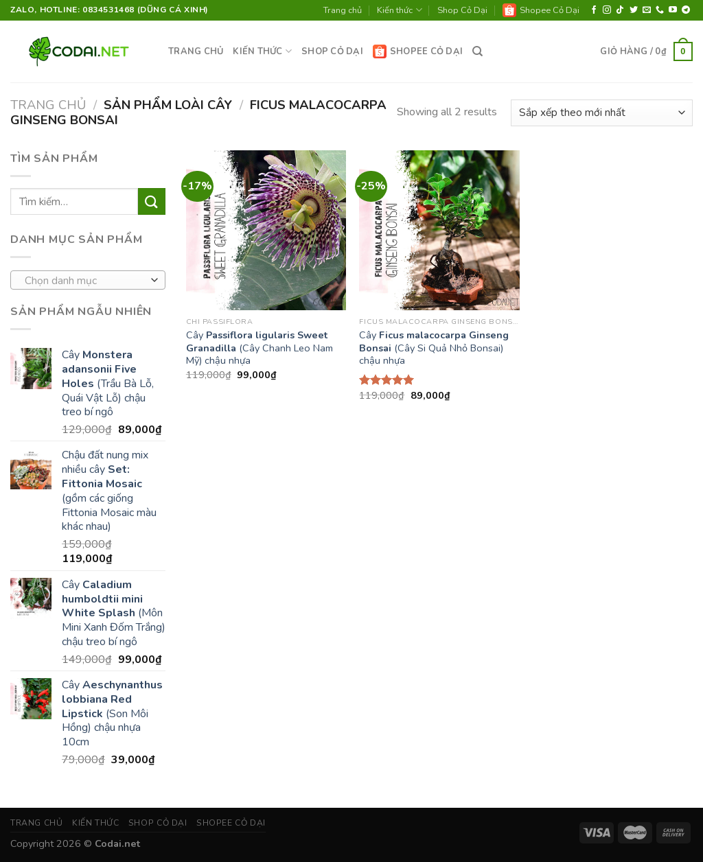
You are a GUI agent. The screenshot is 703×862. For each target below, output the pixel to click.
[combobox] (87, 280)
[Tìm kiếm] (477, 51)
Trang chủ (342, 10)
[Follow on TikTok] (620, 10)
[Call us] (660, 10)
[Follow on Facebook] (594, 10)
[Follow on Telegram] (686, 10)
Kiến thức (399, 9)
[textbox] (84, 280)
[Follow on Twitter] (634, 10)
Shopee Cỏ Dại (541, 10)
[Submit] (151, 201)
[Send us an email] (647, 10)
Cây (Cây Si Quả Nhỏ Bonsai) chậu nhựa (434, 348)
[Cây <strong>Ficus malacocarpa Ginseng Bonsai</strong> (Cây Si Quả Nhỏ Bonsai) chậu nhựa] (439, 230)
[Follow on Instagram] (607, 10)
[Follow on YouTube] (673, 10)
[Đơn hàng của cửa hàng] (602, 113)
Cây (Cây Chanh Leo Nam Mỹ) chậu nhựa (259, 348)
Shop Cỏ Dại (462, 10)
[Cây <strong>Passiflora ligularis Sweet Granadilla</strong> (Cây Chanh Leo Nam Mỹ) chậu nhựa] (266, 230)
